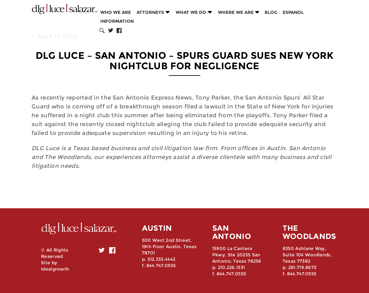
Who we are (115, 12)
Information (117, 21)
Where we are (236, 12)
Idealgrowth (55, 269)
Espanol (293, 12)
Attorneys (150, 12)
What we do (191, 12)
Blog (271, 12)
